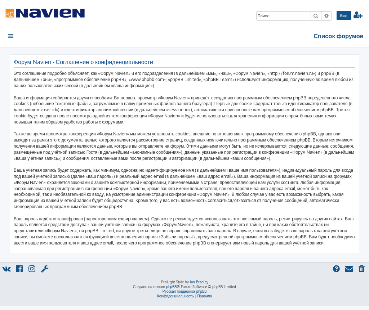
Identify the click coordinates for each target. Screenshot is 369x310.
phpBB (171, 286)
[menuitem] (344, 15)
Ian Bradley (199, 282)
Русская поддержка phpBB (185, 291)
